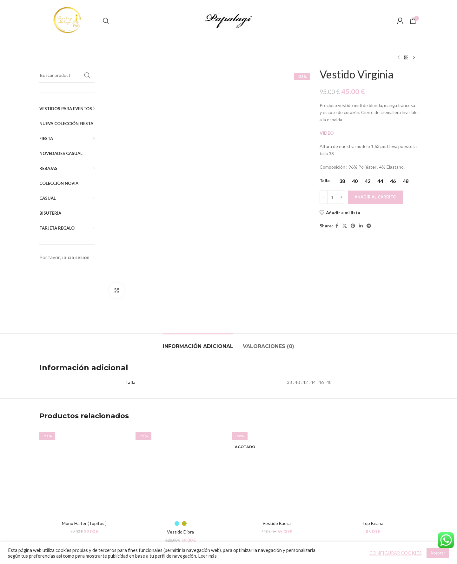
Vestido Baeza (276, 463)
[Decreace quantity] (324, 197)
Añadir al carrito (375, 196)
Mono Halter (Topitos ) (84, 463)
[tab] (198, 283)
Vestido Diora (180, 472)
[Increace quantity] (341, 197)
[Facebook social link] (337, 226)
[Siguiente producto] (414, 58)
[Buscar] (106, 20)
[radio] (342, 181)
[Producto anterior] (398, 58)
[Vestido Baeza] (276, 413)
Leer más (207, 556)
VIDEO (327, 133)
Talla (325, 180)
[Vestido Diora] (180, 413)
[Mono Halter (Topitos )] (84, 413)
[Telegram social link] (369, 226)
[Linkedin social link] (361, 226)
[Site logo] (67, 20)
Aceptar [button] (437, 552)
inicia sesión (75, 257)
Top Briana (372, 463)
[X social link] (345, 226)
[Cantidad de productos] (332, 197)
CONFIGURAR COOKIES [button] (395, 553)
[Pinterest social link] (353, 226)
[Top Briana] (373, 413)
